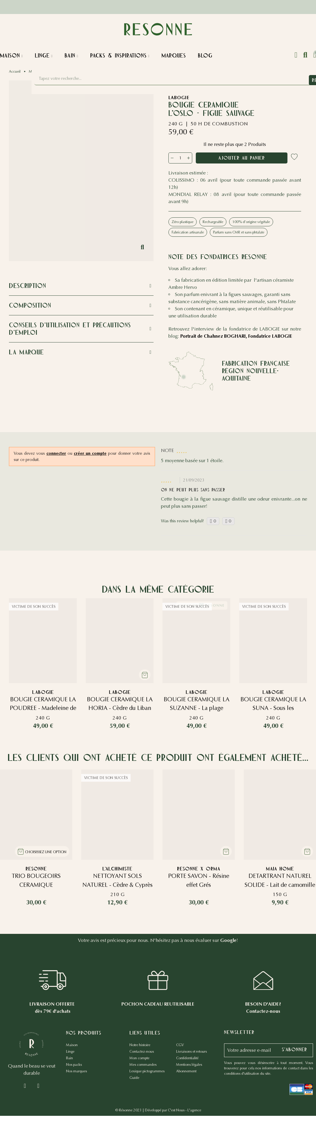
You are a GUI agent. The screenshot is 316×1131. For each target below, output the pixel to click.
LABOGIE (178, 97)
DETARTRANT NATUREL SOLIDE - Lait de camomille (280, 887)
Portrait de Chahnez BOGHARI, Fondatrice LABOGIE (236, 336)
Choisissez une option (45, 854)
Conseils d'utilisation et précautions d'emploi (70, 329)
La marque (26, 352)
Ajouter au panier (244, 158)
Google (228, 942)
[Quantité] (180, 157)
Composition (30, 305)
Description (27, 285)
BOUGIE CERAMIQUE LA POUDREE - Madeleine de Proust (43, 708)
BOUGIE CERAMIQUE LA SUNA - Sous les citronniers (273, 708)
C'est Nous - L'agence (184, 1112)
